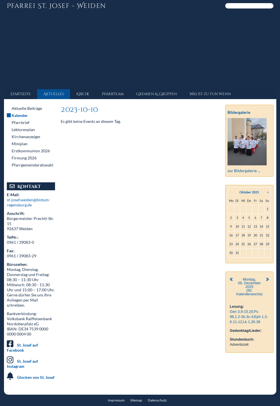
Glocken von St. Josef (35, 377)
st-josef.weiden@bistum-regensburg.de (28, 202)
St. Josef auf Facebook (22, 347)
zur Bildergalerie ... (244, 170)
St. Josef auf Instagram (22, 364)
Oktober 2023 (249, 192)
